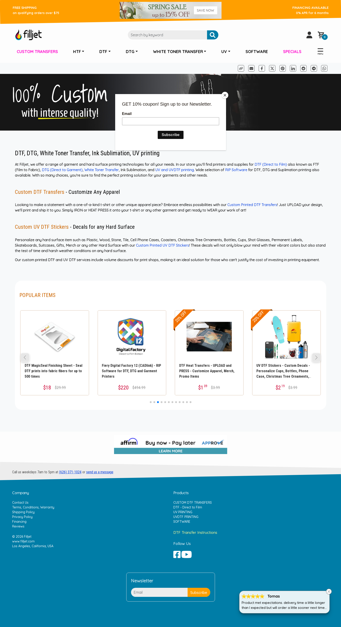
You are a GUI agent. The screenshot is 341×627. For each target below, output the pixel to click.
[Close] (225, 95)
